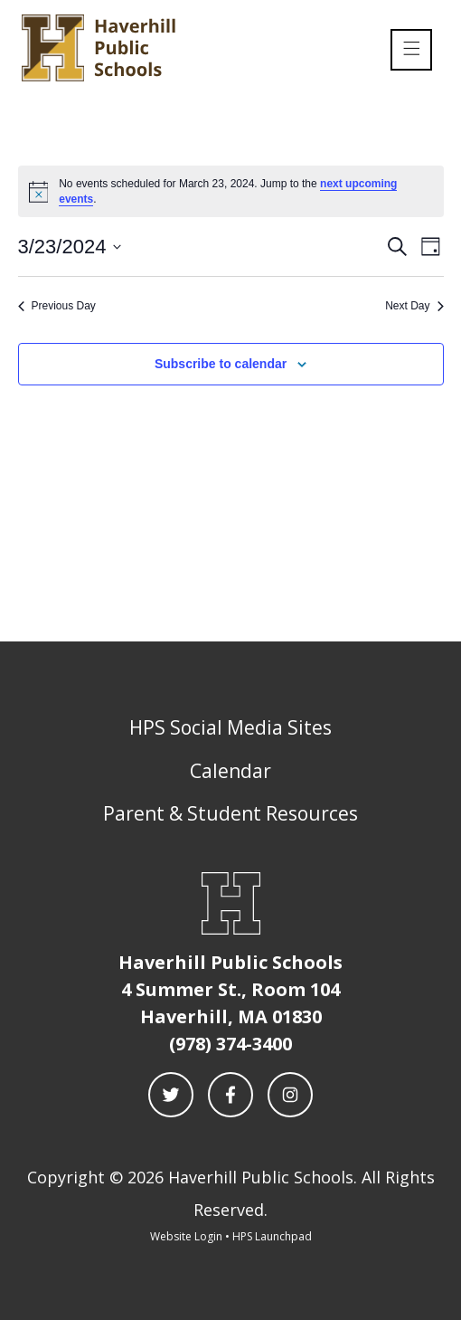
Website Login (186, 1236)
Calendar (230, 770)
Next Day (414, 305)
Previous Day (57, 305)
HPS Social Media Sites (230, 727)
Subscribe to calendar (221, 363)
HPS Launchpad (272, 1236)
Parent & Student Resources (230, 813)
